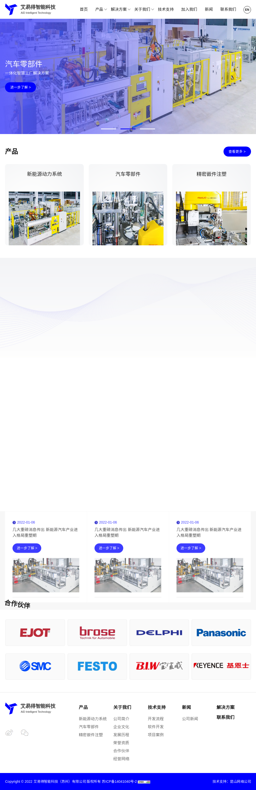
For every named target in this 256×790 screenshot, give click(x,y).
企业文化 (121, 727)
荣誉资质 (121, 743)
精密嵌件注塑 (91, 735)
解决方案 (225, 707)
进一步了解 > (20, 87)
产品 (83, 707)
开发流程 (156, 719)
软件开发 (156, 727)
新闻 (209, 9)
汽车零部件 (89, 727)
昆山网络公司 (240, 781)
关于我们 (122, 707)
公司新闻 (190, 719)
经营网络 (121, 759)
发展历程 (121, 735)
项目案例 (156, 735)
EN (247, 10)
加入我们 (189, 9)
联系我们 (228, 9)
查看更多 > (237, 152)
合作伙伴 (121, 751)
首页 (84, 9)
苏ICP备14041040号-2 (119, 781)
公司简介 (121, 719)
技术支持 (166, 9)
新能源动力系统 (93, 719)
